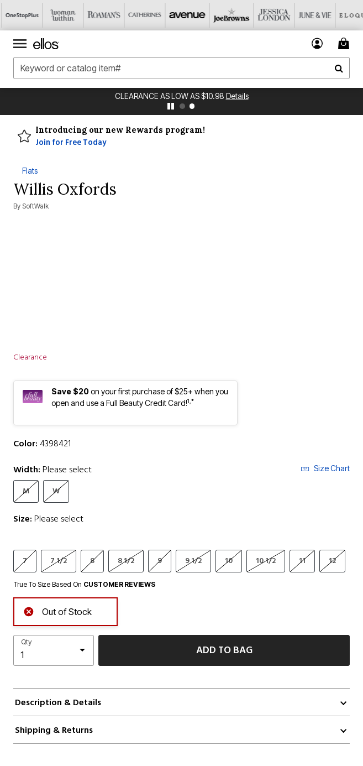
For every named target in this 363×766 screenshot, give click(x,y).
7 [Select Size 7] (25, 560)
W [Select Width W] (56, 490)
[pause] (170, 106)
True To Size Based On (84, 584)
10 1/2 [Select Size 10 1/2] (266, 560)
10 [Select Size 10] (229, 560)
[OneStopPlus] (20, 15)
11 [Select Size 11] (302, 560)
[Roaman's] (102, 15)
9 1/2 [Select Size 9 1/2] (193, 560)
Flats (30, 170)
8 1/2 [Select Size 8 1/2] (126, 560)
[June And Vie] (306, 15)
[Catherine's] (143, 15)
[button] (317, 43)
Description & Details (58, 702)
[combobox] (181, 68)
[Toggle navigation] (20, 44)
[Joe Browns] (224, 15)
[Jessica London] (265, 15)
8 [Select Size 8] (92, 560)
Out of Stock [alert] (57, 610)
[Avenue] (184, 15)
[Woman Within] (61, 15)
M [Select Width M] (26, 490)
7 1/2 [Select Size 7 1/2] (58, 560)
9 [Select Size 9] (159, 560)
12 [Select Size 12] (332, 560)
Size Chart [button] (325, 468)
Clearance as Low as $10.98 (170, 96)
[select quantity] (53, 650)
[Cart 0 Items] (345, 43)
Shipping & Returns (54, 730)
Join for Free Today (70, 143)
